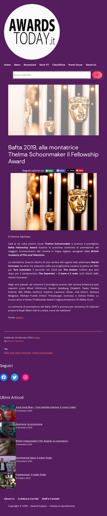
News (37, 337)
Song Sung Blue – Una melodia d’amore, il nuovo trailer (46, 407)
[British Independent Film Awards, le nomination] (8, 447)
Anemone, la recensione (29, 424)
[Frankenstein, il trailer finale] (8, 481)
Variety (19, 317)
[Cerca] (97, 75)
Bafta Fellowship (23, 352)
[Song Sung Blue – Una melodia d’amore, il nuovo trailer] (8, 413)
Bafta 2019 (9, 352)
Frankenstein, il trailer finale (31, 474)
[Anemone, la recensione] (8, 430)
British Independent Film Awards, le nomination (42, 440)
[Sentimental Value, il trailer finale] (8, 464)
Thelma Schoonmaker (42, 352)
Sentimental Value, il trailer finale (34, 457)
